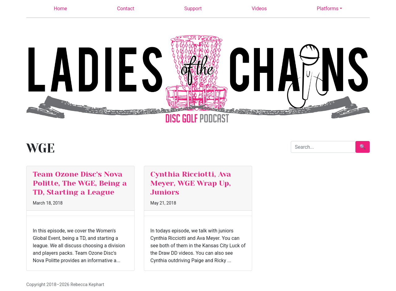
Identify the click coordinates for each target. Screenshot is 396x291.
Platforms (327, 8)
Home (60, 8)
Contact (125, 8)
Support (193, 8)
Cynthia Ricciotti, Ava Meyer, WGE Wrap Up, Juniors (190, 183)
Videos (259, 8)
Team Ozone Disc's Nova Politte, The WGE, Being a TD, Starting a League (80, 183)
